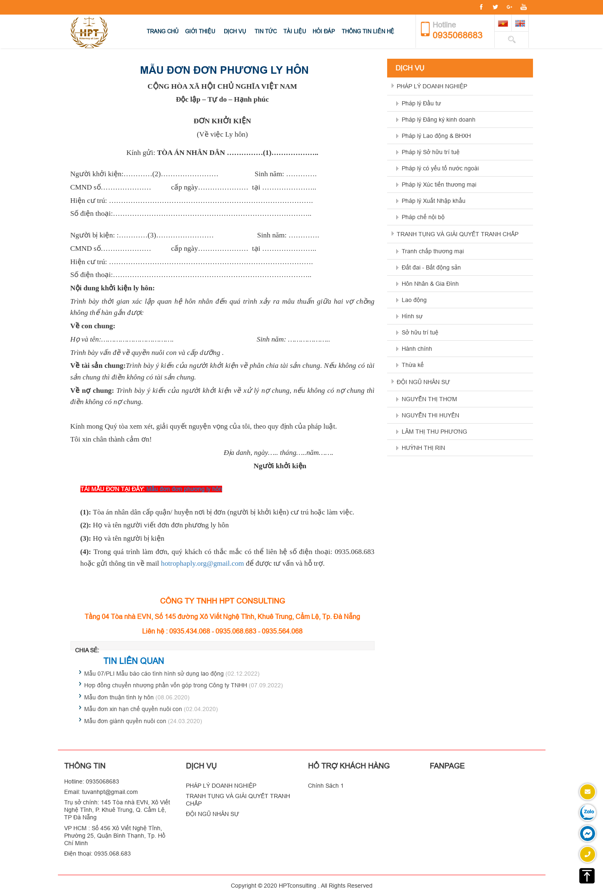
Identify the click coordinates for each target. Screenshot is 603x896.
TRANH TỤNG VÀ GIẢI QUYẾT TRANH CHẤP (457, 234)
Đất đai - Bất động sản (431, 267)
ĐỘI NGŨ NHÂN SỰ (423, 382)
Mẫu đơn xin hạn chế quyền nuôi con (133, 709)
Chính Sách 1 (326, 785)
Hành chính (417, 348)
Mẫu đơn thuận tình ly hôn (119, 697)
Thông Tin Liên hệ (368, 31)
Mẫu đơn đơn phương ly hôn (184, 489)
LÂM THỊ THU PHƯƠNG (434, 431)
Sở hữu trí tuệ (420, 332)
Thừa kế (413, 365)
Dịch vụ (235, 31)
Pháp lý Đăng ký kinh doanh (438, 119)
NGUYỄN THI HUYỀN (430, 415)
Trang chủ (162, 31)
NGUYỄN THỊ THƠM (429, 399)
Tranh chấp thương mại (433, 251)
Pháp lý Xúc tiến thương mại (439, 184)
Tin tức (266, 31)
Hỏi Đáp (324, 31)
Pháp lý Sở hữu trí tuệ (431, 152)
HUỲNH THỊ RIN (423, 447)
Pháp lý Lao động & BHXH (436, 135)
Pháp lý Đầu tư (421, 103)
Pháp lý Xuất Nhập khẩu (433, 200)
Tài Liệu (294, 31)
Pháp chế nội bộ (423, 217)
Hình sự (412, 316)
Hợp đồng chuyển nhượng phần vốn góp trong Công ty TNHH (165, 685)
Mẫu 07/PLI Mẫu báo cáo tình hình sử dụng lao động (154, 673)
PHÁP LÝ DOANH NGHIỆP (432, 86)
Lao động (414, 300)
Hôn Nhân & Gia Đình (430, 283)
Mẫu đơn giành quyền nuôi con (125, 721)
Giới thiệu (200, 31)
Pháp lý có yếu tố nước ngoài (440, 168)
